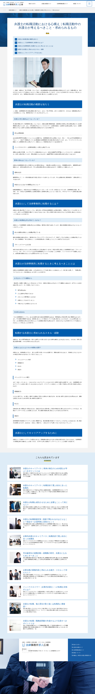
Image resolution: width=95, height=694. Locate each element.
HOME (4, 10)
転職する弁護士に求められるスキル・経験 (31, 49)
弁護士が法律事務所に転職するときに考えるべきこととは (35, 46)
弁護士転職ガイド (46, 3)
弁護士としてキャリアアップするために (30, 53)
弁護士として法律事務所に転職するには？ (31, 42)
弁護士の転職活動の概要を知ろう (28, 39)
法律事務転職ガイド (62, 3)
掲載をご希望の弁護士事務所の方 (82, 655)
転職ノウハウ (77, 3)
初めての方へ (32, 3)
